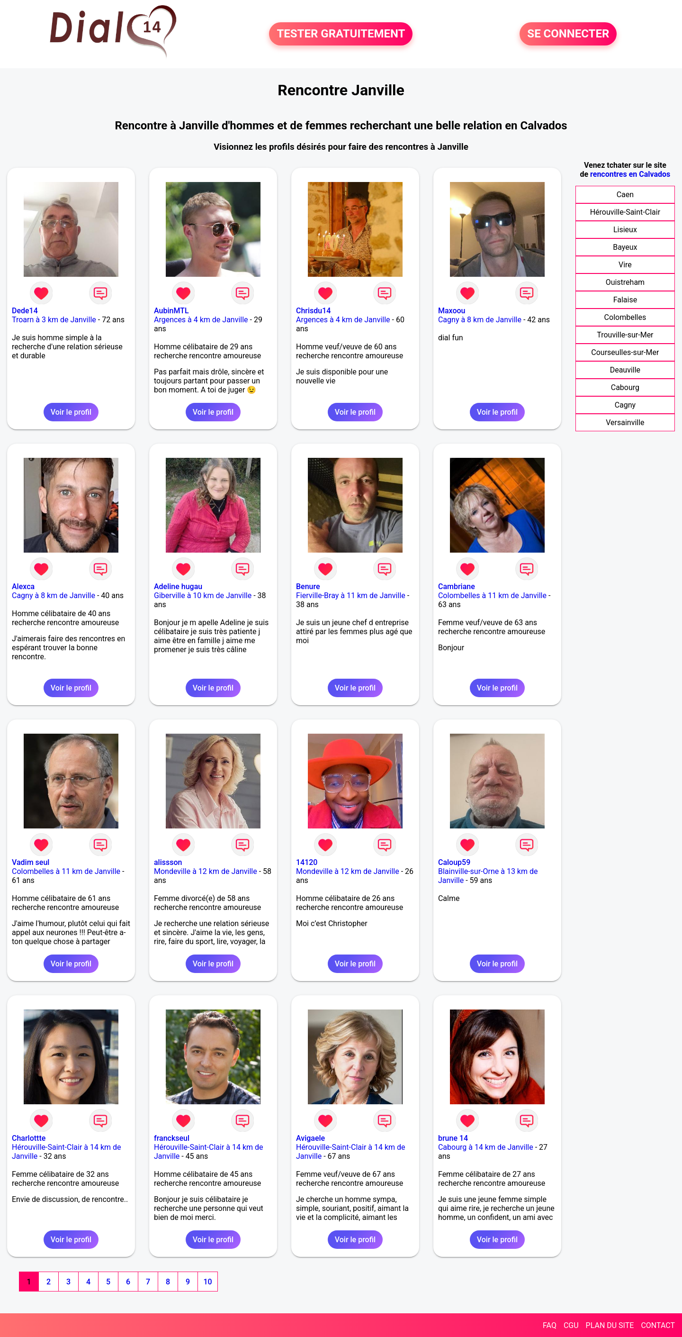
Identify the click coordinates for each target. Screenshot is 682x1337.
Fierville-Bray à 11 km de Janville (350, 595)
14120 (306, 862)
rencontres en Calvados (630, 174)
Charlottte (28, 1138)
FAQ (549, 1325)
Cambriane (456, 586)
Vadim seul (30, 862)
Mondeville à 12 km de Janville (205, 871)
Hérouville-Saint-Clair (625, 212)
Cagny (625, 404)
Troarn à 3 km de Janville (54, 319)
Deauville (625, 369)
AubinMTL (171, 310)
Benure (308, 586)
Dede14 (25, 310)
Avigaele (310, 1138)
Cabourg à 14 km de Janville (485, 1147)
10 (207, 1281)
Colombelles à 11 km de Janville (492, 595)
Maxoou (452, 310)
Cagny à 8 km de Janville (479, 319)
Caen (625, 194)
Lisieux (625, 229)
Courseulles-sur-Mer (625, 352)
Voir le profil (71, 412)
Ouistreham (625, 282)
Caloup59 (454, 862)
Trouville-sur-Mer (625, 334)
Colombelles (625, 317)
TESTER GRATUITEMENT (341, 34)
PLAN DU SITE (610, 1325)
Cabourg (625, 387)
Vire (625, 264)
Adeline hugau (178, 586)
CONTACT (658, 1325)
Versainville (625, 422)
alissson (168, 862)
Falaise (625, 299)
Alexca (23, 586)
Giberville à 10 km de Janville (202, 595)
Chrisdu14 (313, 310)
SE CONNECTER (568, 34)
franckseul (171, 1138)
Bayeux (625, 247)
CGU (571, 1325)
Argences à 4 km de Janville (201, 319)
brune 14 (453, 1138)
